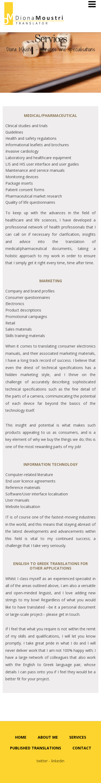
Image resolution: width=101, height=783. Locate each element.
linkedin (57, 760)
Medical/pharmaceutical (50, 115)
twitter (42, 760)
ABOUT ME (48, 737)
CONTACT (81, 747)
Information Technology (50, 464)
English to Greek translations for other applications (50, 566)
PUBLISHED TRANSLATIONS (35, 747)
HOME (20, 737)
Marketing (50, 280)
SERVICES (77, 737)
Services (50, 39)
